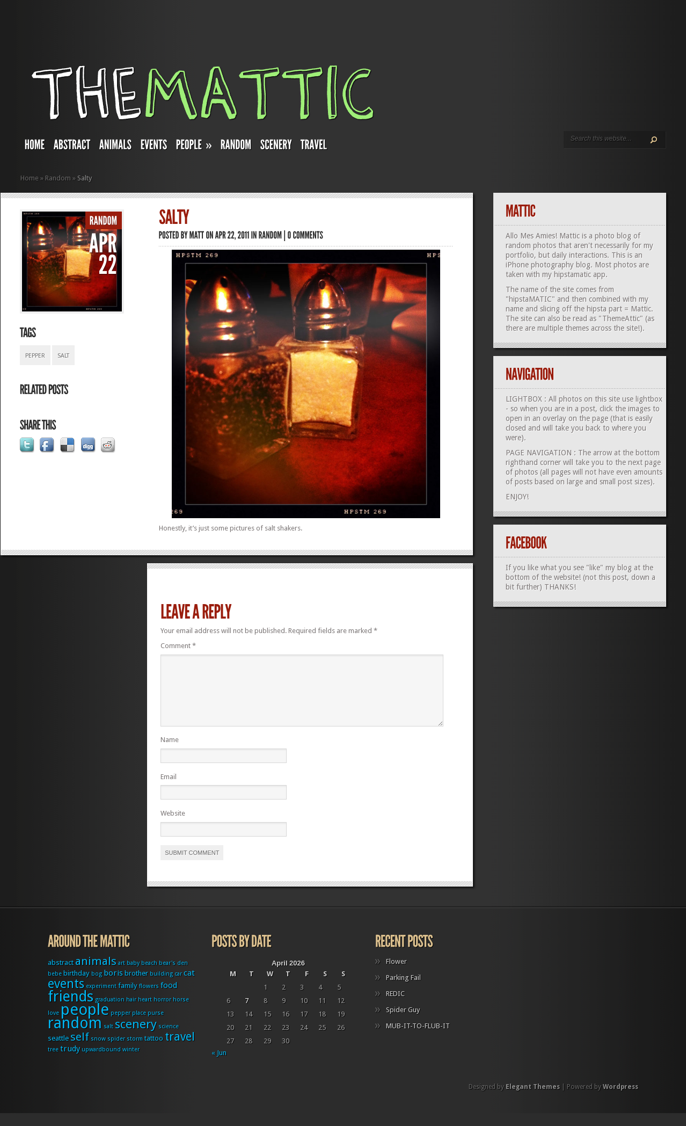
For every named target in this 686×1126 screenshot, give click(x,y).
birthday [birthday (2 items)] (76, 986)
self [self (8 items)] (79, 1049)
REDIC (395, 1006)
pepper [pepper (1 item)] (120, 1025)
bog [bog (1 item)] (96, 986)
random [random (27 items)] (75, 1036)
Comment (178, 646)
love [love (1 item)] (53, 1025)
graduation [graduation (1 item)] (110, 1012)
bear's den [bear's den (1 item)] (173, 975)
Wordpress (620, 1099)
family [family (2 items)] (127, 998)
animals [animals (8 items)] (95, 974)
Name (169, 753)
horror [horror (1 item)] (162, 1012)
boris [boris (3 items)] (113, 986)
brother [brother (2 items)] (136, 986)
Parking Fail (403, 990)
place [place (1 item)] (139, 1025)
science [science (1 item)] (168, 1039)
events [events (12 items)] (66, 997)
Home (29, 178)
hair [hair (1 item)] (131, 1012)
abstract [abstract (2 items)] (61, 975)
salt (63, 355)
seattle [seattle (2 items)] (58, 1051)
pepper (35, 355)
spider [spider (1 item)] (116, 1051)
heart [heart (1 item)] (145, 1012)
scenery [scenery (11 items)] (136, 1037)
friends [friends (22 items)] (70, 1009)
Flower (396, 974)
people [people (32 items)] (85, 1022)
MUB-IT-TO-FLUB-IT (418, 1039)
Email (168, 790)
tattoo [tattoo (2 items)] (153, 1051)
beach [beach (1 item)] (149, 975)
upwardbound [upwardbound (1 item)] (101, 1062)
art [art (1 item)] (121, 975)
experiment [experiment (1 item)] (101, 999)
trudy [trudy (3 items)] (70, 1061)
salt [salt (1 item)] (108, 1039)
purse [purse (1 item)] (156, 1025)
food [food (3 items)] (168, 998)
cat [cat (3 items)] (189, 986)
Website (172, 826)
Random (58, 178)
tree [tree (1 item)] (53, 1062)
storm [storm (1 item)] (135, 1051)
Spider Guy (403, 1023)
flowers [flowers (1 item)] (149, 999)
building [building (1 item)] (161, 986)
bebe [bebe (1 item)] (55, 986)
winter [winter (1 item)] (131, 1062)
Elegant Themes (533, 1099)
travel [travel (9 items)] (180, 1049)
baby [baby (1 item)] (133, 975)
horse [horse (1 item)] (181, 1012)
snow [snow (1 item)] (98, 1051)
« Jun (219, 1066)
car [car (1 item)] (178, 986)
